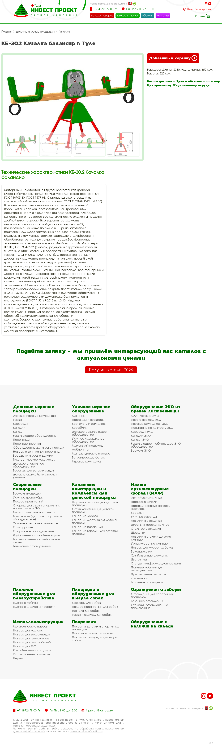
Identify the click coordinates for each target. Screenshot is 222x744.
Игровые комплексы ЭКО (150, 423)
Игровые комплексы (87, 461)
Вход (190, 9)
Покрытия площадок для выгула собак (95, 639)
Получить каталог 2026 (111, 369)
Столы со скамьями (146, 528)
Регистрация (203, 9)
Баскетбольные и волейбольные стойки (36, 540)
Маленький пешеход (87, 445)
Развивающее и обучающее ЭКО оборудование (156, 445)
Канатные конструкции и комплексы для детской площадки (94, 491)
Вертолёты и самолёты (89, 423)
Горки (17, 419)
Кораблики (80, 427)
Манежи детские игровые (91, 453)
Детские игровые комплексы (34, 415)
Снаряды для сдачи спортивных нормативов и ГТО (36, 507)
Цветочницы (139, 559)
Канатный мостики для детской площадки (95, 521)
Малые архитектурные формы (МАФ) (150, 488)
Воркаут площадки (27, 493)
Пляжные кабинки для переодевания (147, 569)
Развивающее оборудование (35, 435)
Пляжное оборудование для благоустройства (34, 593)
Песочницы (21, 439)
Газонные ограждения (147, 582)
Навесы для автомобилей (32, 642)
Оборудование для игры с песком (38, 447)
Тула (38, 5)
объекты (147, 15)
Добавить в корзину (173, 58)
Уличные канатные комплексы (35, 523)
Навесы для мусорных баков (152, 547)
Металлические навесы (30, 626)
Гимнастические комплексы (34, 459)
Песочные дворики (27, 443)
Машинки (79, 415)
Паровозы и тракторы (88, 419)
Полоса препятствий (28, 501)
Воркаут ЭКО (141, 450)
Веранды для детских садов (33, 470)
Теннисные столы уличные (32, 546)
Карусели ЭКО (142, 431)
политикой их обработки (86, 731)
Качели (18, 431)
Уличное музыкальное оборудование (88, 440)
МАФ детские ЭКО (145, 415)
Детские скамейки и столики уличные (35, 476)
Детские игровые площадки (35, 31)
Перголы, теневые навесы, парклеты (150, 507)
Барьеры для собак (86, 602)
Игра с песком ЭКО (146, 419)
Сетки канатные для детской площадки (93, 510)
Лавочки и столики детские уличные (151, 538)
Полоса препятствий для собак (95, 606)
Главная (6, 31)
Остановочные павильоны (32, 654)
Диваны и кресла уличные (150, 524)
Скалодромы (23, 527)
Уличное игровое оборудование (91, 408)
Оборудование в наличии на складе (152, 624)
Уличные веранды (144, 516)
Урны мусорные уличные (149, 543)
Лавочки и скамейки (146, 520)
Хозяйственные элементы (149, 555)
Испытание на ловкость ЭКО (152, 427)
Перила (18, 658)
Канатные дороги (85, 515)
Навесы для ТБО (24, 646)
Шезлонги (138, 532)
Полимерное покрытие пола (93, 633)
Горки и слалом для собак (92, 614)
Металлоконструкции (38, 622)
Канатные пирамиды (87, 526)
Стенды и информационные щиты (156, 563)
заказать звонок (127, 15)
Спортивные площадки (27, 486)
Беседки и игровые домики (33, 455)
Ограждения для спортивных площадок (152, 595)
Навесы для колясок (27, 630)
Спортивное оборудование (33, 531)
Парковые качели (144, 501)
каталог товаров (102, 15)
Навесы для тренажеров (31, 638)
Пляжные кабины (25, 602)
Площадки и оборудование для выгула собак (93, 593)
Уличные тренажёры (28, 497)
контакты (163, 15)
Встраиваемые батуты (88, 457)
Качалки (64, 31)
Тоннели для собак (86, 610)
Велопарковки (141, 551)
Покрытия (84, 622)
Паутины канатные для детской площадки (95, 503)
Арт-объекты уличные (146, 497)
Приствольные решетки (148, 574)
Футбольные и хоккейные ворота (37, 535)
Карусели (20, 423)
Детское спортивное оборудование (28, 465)
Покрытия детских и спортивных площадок (95, 628)
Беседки (137, 512)
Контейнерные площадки (32, 650)
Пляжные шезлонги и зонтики (34, 606)
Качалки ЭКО (141, 435)
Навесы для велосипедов (31, 634)
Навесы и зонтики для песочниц (36, 451)
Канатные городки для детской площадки (95, 532)
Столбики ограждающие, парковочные (150, 606)
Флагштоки (139, 578)
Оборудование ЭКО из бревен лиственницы (155, 408)
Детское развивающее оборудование (89, 433)
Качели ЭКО (140, 439)
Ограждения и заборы (156, 589)
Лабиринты (80, 449)
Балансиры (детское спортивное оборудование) (37, 518)
